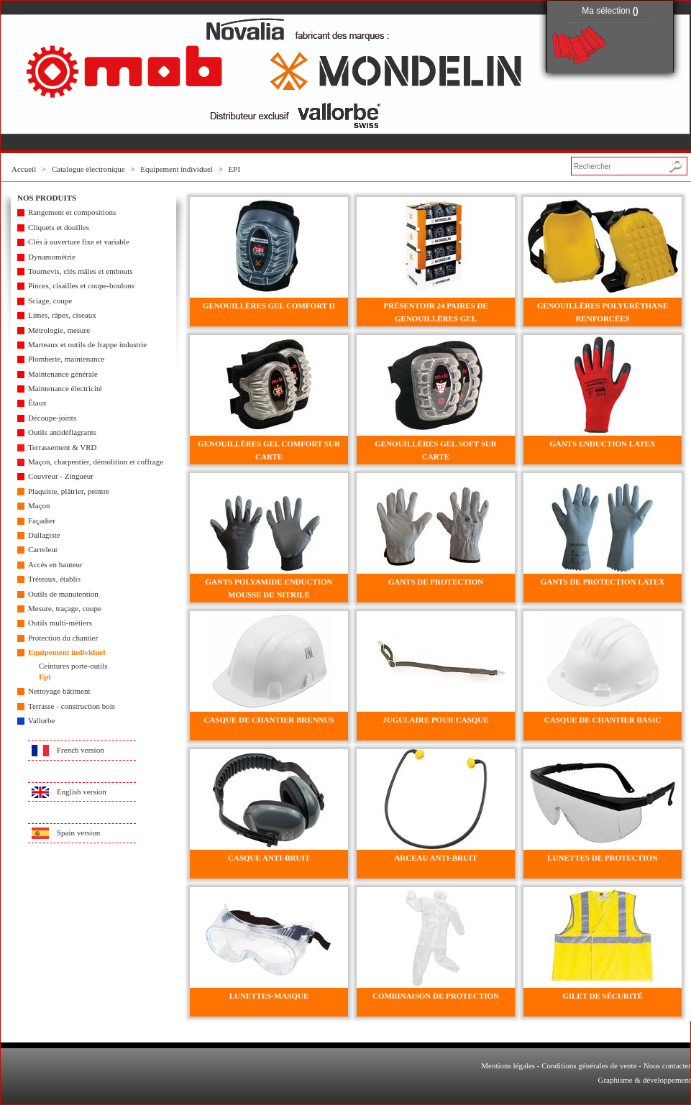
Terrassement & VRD (62, 447)
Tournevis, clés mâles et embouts (80, 271)
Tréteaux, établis (54, 578)
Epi (45, 676)
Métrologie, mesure (59, 330)
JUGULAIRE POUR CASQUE (435, 719)
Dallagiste (44, 535)
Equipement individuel (176, 169)
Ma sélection (610, 11)
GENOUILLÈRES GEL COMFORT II (269, 305)
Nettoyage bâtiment (59, 691)
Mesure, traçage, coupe (64, 608)
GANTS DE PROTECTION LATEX (602, 581)
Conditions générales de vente (588, 1065)
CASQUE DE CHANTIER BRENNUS (268, 719)
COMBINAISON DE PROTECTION (435, 995)
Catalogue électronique (88, 169)
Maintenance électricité (65, 388)
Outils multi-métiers (60, 622)
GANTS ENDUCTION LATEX (602, 443)
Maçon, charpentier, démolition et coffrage (95, 461)
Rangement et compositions (72, 212)
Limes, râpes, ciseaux (62, 315)
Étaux (37, 402)
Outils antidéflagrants (62, 432)
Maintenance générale (63, 374)
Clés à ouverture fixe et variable (78, 241)
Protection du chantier (63, 637)
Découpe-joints (52, 417)
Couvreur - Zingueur (60, 476)
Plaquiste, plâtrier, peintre (68, 491)
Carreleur (43, 549)
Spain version (78, 832)
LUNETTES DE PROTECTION (602, 857)
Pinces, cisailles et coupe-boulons (81, 285)
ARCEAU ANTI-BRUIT (435, 857)
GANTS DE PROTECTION (436, 581)
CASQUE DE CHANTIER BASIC (602, 719)
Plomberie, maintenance (66, 358)
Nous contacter (667, 1065)
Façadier (41, 520)
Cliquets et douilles (58, 227)
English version (81, 791)
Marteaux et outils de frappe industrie (87, 344)
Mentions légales (508, 1065)
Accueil (24, 169)
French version (80, 750)
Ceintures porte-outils (73, 665)
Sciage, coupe (50, 300)
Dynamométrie (51, 256)
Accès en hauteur (55, 564)
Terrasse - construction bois (71, 706)
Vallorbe (41, 720)
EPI (235, 169)
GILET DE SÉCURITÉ (602, 995)
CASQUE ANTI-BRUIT (269, 857)
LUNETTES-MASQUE (269, 995)
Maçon (39, 505)
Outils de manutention (63, 594)
